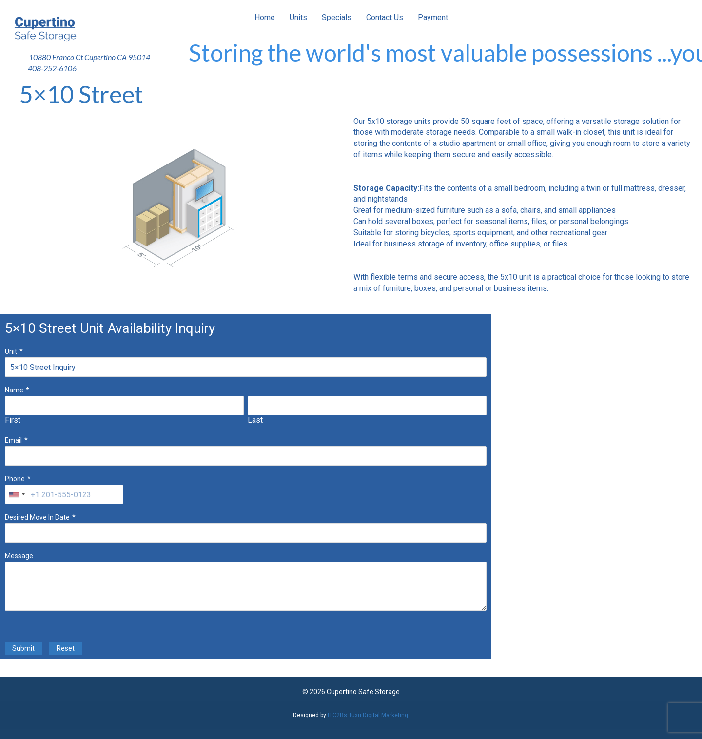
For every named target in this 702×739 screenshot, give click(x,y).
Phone (15, 479)
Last (255, 420)
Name (14, 390)
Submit (23, 648)
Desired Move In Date (37, 517)
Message (19, 556)
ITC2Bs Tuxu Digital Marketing (368, 715)
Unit (11, 351)
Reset (66, 648)
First (12, 420)
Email (13, 440)
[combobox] (16, 494)
